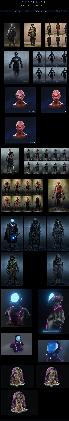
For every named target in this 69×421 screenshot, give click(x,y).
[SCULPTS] (51, 19)
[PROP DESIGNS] (34, 19)
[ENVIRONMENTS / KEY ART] (21, 19)
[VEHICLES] (47, 19)
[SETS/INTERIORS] (28, 19)
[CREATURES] (13, 19)
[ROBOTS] (55, 19)
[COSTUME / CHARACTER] (41, 19)
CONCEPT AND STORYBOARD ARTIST (33, 5)
